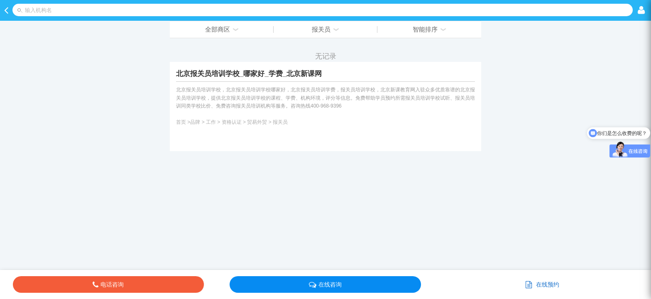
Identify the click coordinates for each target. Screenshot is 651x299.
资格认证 (232, 122)
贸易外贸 (257, 122)
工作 (211, 122)
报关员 (280, 122)
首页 (181, 122)
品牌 (195, 122)
